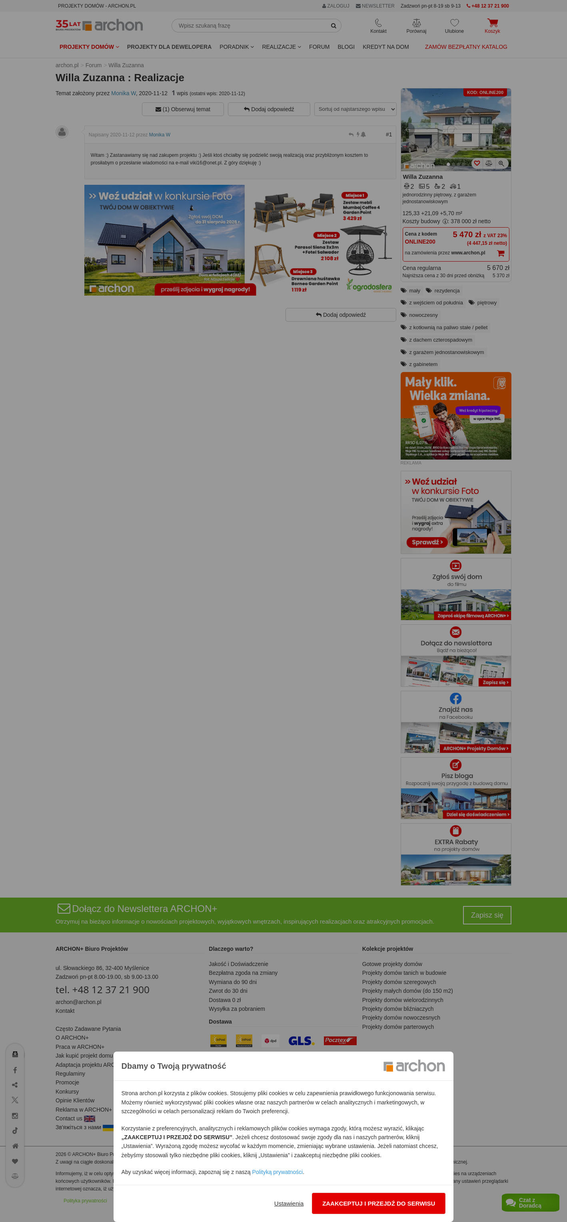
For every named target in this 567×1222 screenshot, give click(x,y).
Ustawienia (288, 1203)
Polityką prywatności (277, 1172)
